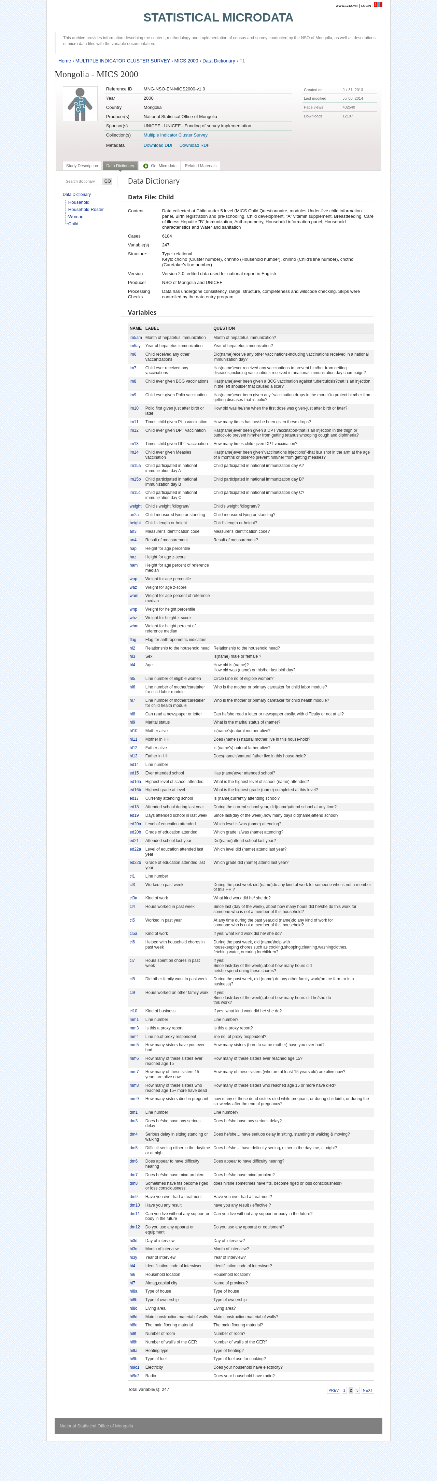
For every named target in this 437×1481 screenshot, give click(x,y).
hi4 (132, 1266)
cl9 (132, 992)
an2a (134, 514)
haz (133, 557)
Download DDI (158, 145)
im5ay (135, 345)
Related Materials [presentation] (200, 165)
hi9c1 (135, 1367)
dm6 (134, 1161)
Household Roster (86, 209)
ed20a (135, 824)
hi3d (134, 1240)
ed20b (135, 832)
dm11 (135, 1213)
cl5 (132, 920)
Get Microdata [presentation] (159, 166)
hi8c (133, 1308)
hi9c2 (135, 1375)
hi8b (134, 1299)
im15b (135, 479)
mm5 (134, 1044)
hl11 (134, 739)
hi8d (134, 1316)
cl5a (133, 933)
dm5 (134, 1147)
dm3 (134, 1121)
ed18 (134, 806)
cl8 (132, 979)
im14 (134, 452)
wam (134, 595)
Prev (333, 1390)
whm (134, 626)
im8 (133, 381)
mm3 (134, 1028)
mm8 (134, 1085)
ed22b (135, 862)
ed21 (134, 840)
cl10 (133, 1011)
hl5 (132, 678)
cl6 (132, 942)
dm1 (134, 1112)
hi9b (134, 1358)
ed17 (134, 798)
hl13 (134, 756)
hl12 (134, 747)
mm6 (134, 1058)
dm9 (134, 1196)
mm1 (134, 1019)
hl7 (132, 700)
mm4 (134, 1036)
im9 (133, 395)
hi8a (134, 1291)
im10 (134, 408)
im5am (136, 337)
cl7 (132, 960)
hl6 (132, 687)
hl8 (132, 714)
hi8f (133, 1333)
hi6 (132, 1274)
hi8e (134, 1325)
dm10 (135, 1205)
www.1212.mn (346, 6)
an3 (133, 531)
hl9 (132, 722)
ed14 (134, 764)
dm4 (134, 1134)
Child (73, 223)
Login (366, 6)
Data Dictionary (218, 60)
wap (133, 578)
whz (133, 617)
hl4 (132, 665)
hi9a (134, 1350)
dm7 (134, 1174)
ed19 (134, 815)
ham (134, 565)
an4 (133, 540)
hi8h (134, 1342)
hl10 (134, 730)
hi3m (134, 1249)
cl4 (132, 906)
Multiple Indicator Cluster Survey (176, 135)
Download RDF (195, 145)
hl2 (132, 648)
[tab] (82, 166)
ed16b (135, 789)
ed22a (135, 849)
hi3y (133, 1257)
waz (133, 587)
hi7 (132, 1283)
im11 (134, 421)
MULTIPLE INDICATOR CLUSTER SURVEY (122, 60)
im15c (135, 492)
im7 (133, 368)
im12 (134, 430)
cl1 (132, 876)
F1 (242, 60)
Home (64, 60)
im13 (134, 443)
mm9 (134, 1098)
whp (133, 609)
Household (78, 202)
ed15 (134, 773)
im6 (133, 354)
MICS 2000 (186, 60)
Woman (76, 216)
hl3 (132, 656)
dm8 (134, 1183)
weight (136, 506)
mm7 (134, 1071)
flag (133, 639)
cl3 (132, 884)
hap (133, 548)
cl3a (133, 898)
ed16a (135, 781)
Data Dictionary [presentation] (120, 165)
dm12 (135, 1227)
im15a (135, 465)
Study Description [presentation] (82, 165)
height (135, 523)
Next (368, 1390)
